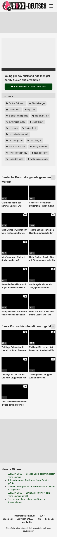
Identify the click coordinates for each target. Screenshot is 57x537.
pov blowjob (34, 140)
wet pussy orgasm (38, 159)
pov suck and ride (15, 146)
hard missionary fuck (17, 134)
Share (9, 96)
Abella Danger (37, 103)
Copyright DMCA (25, 519)
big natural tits (40, 116)
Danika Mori (13, 109)
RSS (39, 519)
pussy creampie (39, 146)
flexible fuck (29, 128)
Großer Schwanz (15, 103)
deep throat (36, 122)
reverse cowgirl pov (16, 153)
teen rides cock (14, 159)
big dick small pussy (17, 116)
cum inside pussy (15, 122)
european (12, 128)
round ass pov (40, 153)
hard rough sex (14, 140)
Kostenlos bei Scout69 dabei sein (28, 86)
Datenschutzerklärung (25, 516)
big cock (30, 109)
